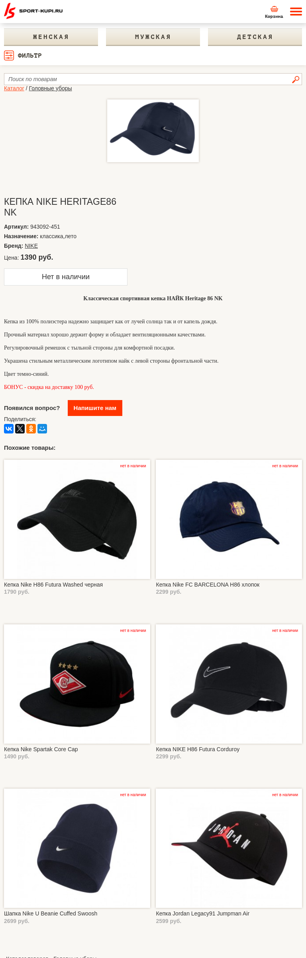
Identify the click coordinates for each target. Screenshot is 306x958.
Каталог (14, 88)
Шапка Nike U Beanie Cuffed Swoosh (50, 913)
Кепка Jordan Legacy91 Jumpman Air (202, 913)
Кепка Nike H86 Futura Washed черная (53, 584)
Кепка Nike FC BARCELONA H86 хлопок (207, 584)
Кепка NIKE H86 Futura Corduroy (197, 749)
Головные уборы (50, 88)
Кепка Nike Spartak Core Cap (41, 749)
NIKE (31, 246)
